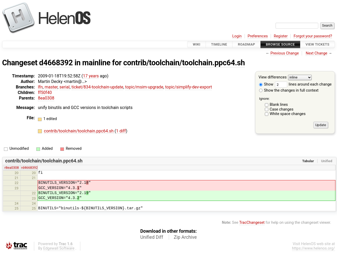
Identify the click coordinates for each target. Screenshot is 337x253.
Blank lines (279, 104)
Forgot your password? (313, 36)
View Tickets (317, 44)
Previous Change (284, 53)
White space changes (288, 114)
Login (237, 36)
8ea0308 (46, 98)
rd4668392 (29, 168)
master (50, 87)
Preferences (257, 36)
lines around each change (303, 84)
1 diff (121, 130)
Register (281, 36)
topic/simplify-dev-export (188, 87)
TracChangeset (252, 222)
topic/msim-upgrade (144, 87)
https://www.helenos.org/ (313, 248)
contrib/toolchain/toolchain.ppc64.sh (184, 62)
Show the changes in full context (289, 90)
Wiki (196, 44)
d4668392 (56, 62)
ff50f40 (45, 92)
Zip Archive (185, 237)
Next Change (316, 53)
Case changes (281, 109)
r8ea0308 (11, 168)
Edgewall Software (59, 248)
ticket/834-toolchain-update (97, 87)
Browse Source (280, 44)
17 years (91, 75)
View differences (273, 77)
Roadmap (246, 44)
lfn (40, 87)
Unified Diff (151, 237)
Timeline (219, 44)
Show (266, 84)
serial (65, 87)
